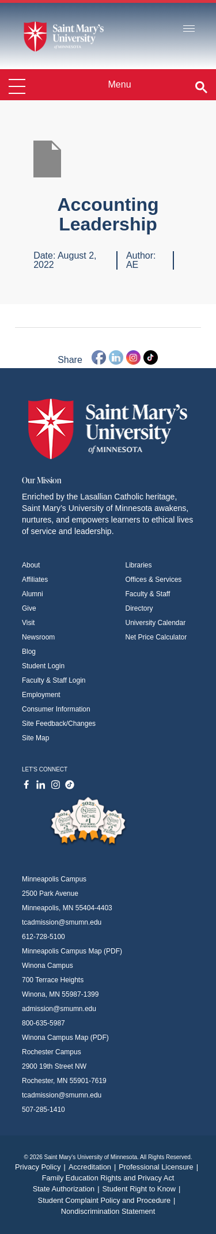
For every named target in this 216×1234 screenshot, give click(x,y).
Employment (41, 695)
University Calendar (156, 623)
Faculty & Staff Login (54, 680)
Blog (29, 652)
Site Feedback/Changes (59, 724)
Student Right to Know (143, 1188)
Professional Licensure (160, 1167)
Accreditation (94, 1167)
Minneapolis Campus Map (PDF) (72, 951)
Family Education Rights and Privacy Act (108, 1178)
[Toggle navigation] (189, 29)
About (31, 565)
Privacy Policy (42, 1167)
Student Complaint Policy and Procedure (108, 1200)
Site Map (35, 738)
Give (29, 608)
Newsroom (38, 637)
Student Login (43, 666)
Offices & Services (154, 580)
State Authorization (68, 1188)
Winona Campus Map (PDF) (65, 1038)
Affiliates (35, 580)
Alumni (32, 594)
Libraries (139, 565)
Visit (28, 623)
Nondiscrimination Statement (108, 1211)
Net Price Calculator (156, 637)
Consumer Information (56, 709)
